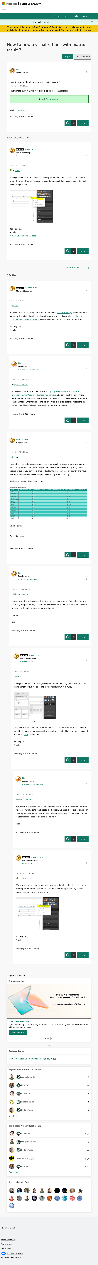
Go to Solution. (53, 99)
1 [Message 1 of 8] (17, 116)
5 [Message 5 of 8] (23, 832)
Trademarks (6, 1248)
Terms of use (6, 1244)
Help (76, 16)
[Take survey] (18, 1032)
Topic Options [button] (81, 56)
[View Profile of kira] (17, 69)
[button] (67, 56)
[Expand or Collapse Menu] (4, 10)
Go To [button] (84, 16)
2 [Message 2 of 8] (17, 548)
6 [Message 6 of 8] (17, 244)
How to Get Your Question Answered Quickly (29, 1058)
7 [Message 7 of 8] (17, 338)
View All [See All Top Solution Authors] (13, 1115)
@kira (17, 170)
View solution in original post (23, 235)
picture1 (16, 722)
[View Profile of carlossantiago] (22, 439)
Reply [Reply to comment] (82, 251)
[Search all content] (62, 22)
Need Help (22, 110)
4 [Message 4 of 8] (21, 753)
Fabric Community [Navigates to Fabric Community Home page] (30, 3)
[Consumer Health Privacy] (49, 1257)
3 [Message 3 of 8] (19, 630)
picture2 (31, 722)
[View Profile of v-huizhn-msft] (31, 149)
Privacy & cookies (8, 1239)
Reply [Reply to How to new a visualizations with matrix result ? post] (82, 123)
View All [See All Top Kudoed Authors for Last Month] (13, 1172)
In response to (22, 156)
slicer (26, 734)
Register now (85, 30)
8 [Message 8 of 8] (19, 414)
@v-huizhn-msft (21, 384)
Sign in (67, 16)
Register (57, 16)
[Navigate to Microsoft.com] (9, 3)
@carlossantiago (64, 312)
